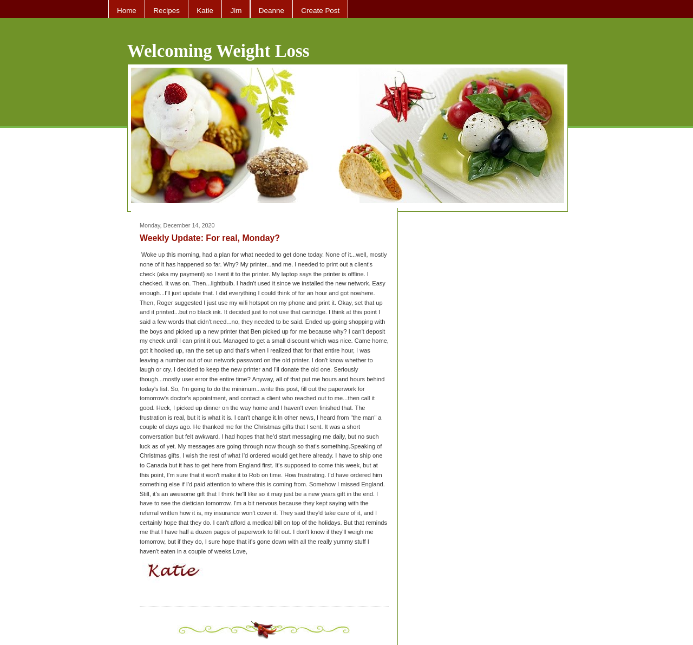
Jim (235, 10)
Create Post (320, 10)
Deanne (271, 10)
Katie (205, 10)
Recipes (166, 10)
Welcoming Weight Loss (218, 51)
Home (126, 10)
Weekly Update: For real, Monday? (210, 238)
